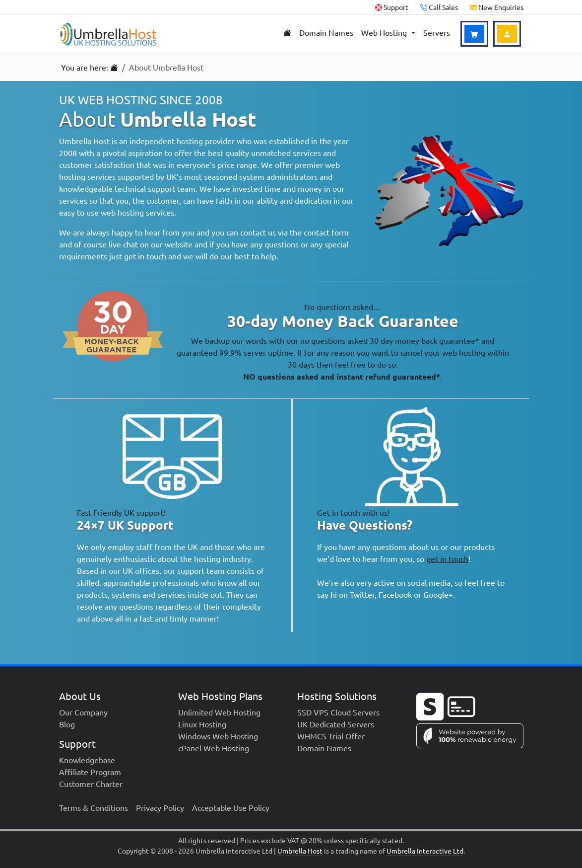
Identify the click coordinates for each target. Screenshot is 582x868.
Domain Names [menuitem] (326, 32)
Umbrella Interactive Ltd (425, 850)
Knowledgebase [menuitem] (87, 760)
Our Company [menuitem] (83, 712)
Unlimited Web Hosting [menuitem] (219, 712)
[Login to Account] (507, 33)
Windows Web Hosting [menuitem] (218, 736)
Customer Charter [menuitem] (91, 784)
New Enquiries (496, 6)
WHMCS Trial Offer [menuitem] (331, 736)
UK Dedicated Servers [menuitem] (335, 724)
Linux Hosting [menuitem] (202, 724)
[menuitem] (287, 32)
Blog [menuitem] (67, 724)
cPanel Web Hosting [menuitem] (213, 748)
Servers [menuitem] (436, 32)
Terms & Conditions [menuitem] (93, 807)
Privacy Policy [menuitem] (160, 807)
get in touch (447, 558)
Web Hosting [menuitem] (385, 32)
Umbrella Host (300, 850)
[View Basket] (474, 33)
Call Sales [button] (439, 6)
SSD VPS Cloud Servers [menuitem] (338, 712)
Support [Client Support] (391, 6)
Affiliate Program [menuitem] (90, 772)
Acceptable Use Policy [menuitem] (230, 807)
